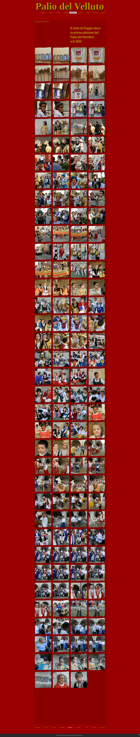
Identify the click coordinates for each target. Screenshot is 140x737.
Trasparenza (103, 12)
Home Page (43, 12)
